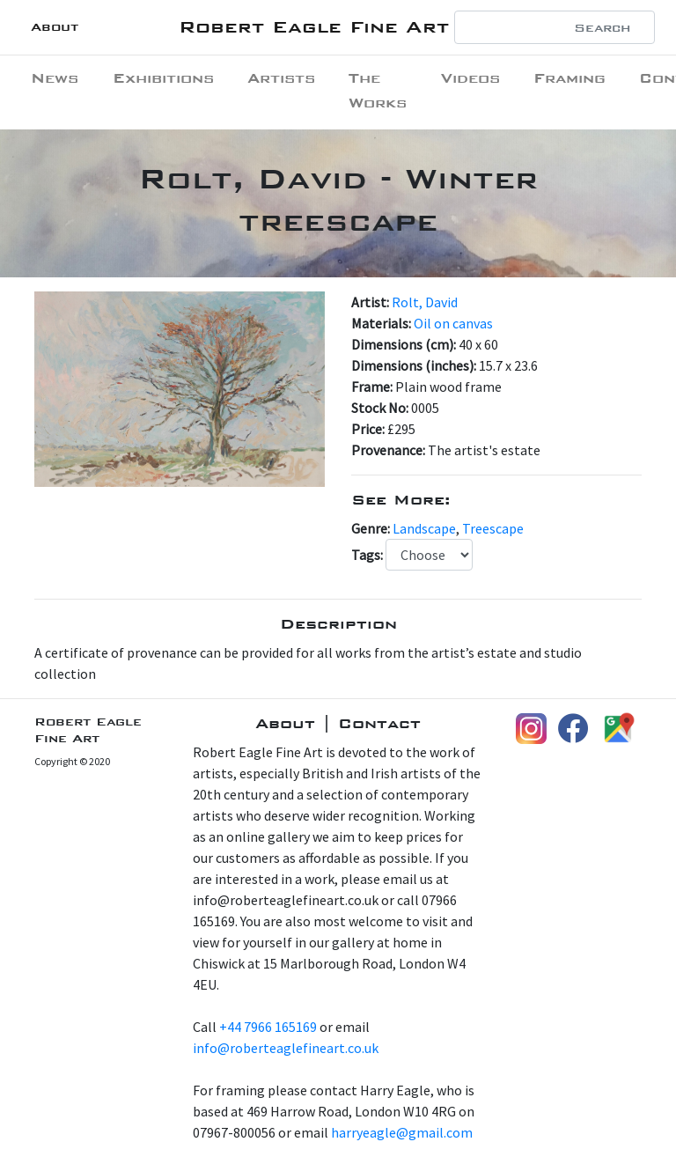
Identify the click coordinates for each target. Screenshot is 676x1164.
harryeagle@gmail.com (402, 1132)
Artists (281, 78)
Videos (470, 78)
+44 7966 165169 (268, 1026)
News (54, 78)
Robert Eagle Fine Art (314, 27)
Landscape (424, 528)
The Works (378, 90)
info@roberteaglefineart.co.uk (285, 1048)
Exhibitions (163, 78)
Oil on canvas (453, 323)
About (54, 26)
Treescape (493, 528)
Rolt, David (425, 302)
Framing (569, 78)
